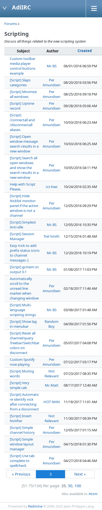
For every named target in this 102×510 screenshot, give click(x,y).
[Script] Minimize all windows (23, 94)
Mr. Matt (51, 385)
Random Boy (51, 324)
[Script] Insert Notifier (21, 418)
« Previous (21, 474)
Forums (10, 23)
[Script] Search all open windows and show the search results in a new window (24, 167)
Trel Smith (52, 236)
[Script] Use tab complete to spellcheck (22, 460)
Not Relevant (52, 373)
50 (70, 485)
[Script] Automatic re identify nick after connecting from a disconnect (24, 402)
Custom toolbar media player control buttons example (22, 66)
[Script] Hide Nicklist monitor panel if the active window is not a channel (24, 205)
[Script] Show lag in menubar (23, 324)
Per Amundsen (51, 82)
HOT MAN (52, 401)
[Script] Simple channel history (22, 430)
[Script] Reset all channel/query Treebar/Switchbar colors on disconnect (24, 343)
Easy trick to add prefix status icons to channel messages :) (24, 253)
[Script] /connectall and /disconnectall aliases (22, 122)
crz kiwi (51, 186)
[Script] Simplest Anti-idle (23, 224)
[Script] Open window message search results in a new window (24, 144)
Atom (93, 494)
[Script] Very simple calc (19, 385)
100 (78, 485)
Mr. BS (52, 65)
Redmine (35, 506)
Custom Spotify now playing (22, 362)
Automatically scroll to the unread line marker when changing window (24, 288)
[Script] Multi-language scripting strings (23, 309)
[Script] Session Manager (22, 236)
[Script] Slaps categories (20, 82)
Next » (80, 474)
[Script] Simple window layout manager (22, 444)
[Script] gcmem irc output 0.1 (24, 269)
